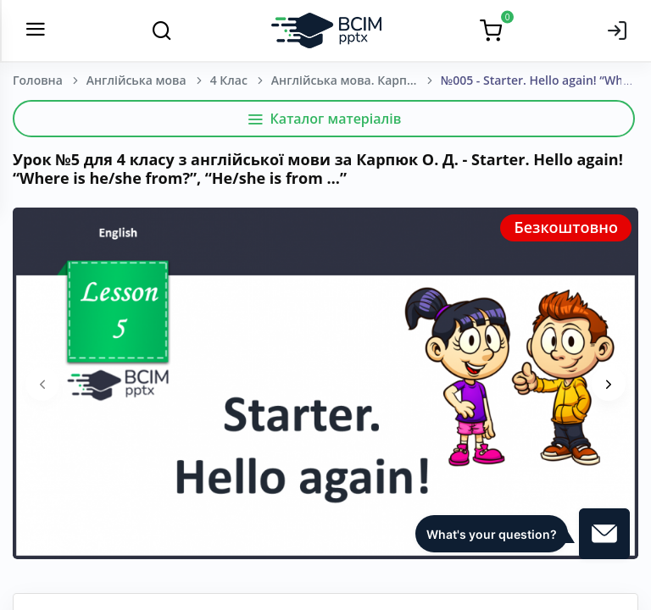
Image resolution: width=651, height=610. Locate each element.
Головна (38, 80)
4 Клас (229, 80)
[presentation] (42, 384)
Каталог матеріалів (324, 118)
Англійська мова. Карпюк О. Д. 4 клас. (356, 80)
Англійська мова (136, 80)
